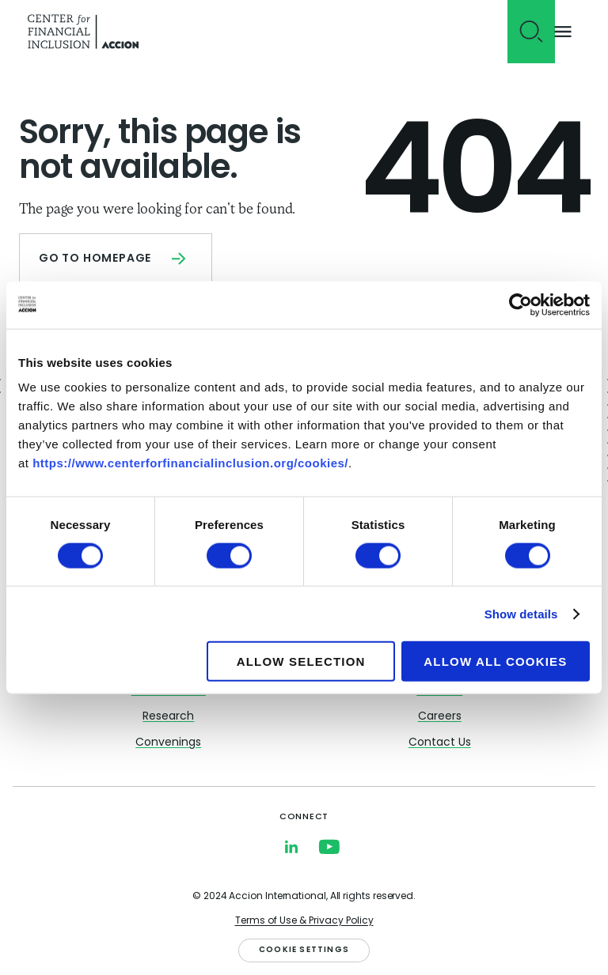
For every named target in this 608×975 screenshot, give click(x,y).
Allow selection (301, 661)
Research (168, 717)
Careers (440, 717)
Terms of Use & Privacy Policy (304, 921)
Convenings (168, 743)
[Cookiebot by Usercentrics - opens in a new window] (520, 304)
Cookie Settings (304, 950)
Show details (521, 613)
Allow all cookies (495, 661)
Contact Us (439, 743)
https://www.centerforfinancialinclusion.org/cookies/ (190, 463)
